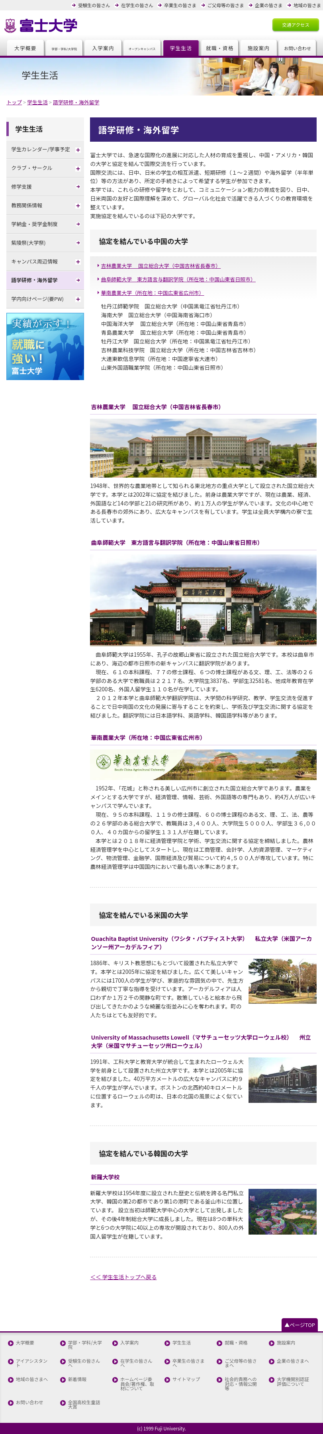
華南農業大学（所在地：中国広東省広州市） (152, 293)
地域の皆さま (307, 5)
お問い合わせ (29, 1402)
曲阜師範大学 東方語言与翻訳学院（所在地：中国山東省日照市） (178, 279)
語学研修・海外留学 (34, 280)
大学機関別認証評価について (293, 1381)
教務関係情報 (26, 205)
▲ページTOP (299, 1325)
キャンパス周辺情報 (34, 261)
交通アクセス (295, 24)
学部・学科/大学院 (85, 1345)
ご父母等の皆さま (226, 5)
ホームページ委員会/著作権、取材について (137, 1384)
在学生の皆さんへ (136, 1363)
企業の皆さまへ (293, 1361)
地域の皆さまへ (32, 1379)
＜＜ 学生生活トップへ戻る (123, 1277)
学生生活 (181, 48)
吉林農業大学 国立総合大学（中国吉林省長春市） (161, 265)
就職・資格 (220, 48)
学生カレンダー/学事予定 (40, 149)
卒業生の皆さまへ (188, 1363)
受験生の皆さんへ (84, 1363)
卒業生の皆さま (180, 5)
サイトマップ (186, 1379)
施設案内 (259, 48)
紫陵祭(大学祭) (28, 242)
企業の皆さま (268, 5)
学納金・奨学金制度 (34, 224)
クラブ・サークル (31, 168)
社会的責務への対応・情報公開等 (241, 1384)
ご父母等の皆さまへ (241, 1363)
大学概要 (25, 48)
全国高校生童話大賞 (84, 1404)
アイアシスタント (32, 1363)
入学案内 (103, 48)
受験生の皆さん (94, 5)
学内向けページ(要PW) (37, 298)
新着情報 (77, 1379)
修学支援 (21, 186)
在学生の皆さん (137, 5)
